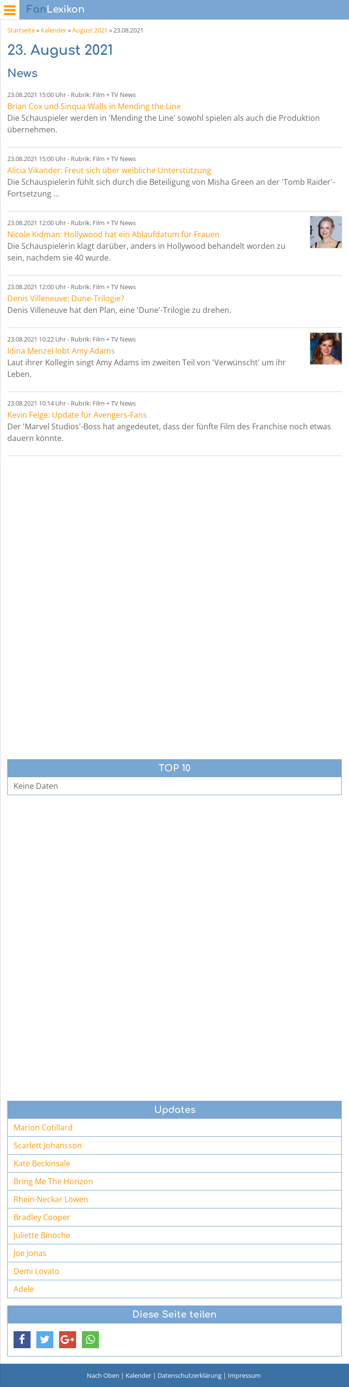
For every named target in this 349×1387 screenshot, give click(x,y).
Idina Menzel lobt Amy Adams (61, 350)
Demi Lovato (37, 1271)
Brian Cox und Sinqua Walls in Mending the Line (94, 106)
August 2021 (90, 30)
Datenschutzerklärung (190, 1375)
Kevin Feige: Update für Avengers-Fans (77, 414)
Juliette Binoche (42, 1235)
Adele (24, 1289)
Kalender (53, 30)
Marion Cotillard (43, 1127)
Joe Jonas (30, 1253)
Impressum (244, 1375)
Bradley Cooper (42, 1217)
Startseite (21, 30)
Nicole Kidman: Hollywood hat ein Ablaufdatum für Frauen (113, 234)
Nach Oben (103, 1375)
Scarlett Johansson (48, 1145)
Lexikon (56, 9)
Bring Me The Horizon (53, 1181)
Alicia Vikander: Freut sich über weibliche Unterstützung (109, 170)
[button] (22, 1339)
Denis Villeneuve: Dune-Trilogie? (65, 298)
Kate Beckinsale (42, 1163)
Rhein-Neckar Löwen (51, 1199)
